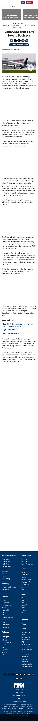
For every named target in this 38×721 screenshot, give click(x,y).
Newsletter (33, 674)
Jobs (23, 634)
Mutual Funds (6, 627)
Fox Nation (24, 661)
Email (26, 40)
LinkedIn (25, 674)
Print (23, 40)
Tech (23, 569)
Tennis (23, 615)
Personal (24, 559)
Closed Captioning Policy (19, 701)
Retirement (5, 576)
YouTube (17, 674)
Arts (3, 655)
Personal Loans (6, 566)
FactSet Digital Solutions (18, 708)
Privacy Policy (25, 639)
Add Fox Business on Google (20, 44)
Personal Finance (9, 555)
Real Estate (26, 555)
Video (23, 624)
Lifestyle (5, 636)
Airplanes (5, 650)
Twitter (15, 40)
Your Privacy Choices (19, 695)
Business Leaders (18, 23)
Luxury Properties (27, 564)
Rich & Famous (6, 642)
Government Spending (9, 587)
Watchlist (5, 632)
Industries (5, 620)
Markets (5, 597)
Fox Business (8, 2)
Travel (4, 645)
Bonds (4, 612)
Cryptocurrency (6, 605)
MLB (22, 602)
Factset (24, 706)
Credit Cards (6, 564)
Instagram (13, 674)
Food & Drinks (6, 652)
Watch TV (29, 2)
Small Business (6, 592)
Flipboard (21, 674)
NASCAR (24, 605)
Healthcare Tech (26, 582)
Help (19, 698)
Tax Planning (6, 579)
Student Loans (6, 561)
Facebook (11, 40)
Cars (3, 647)
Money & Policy (6, 589)
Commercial (25, 561)
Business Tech (26, 579)
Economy (5, 583)
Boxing (23, 607)
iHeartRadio (21, 678)
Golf (22, 612)
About (23, 629)
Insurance (5, 571)
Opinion (24, 620)
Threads (19, 40)
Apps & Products (26, 666)
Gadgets (24, 577)
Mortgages (5, 559)
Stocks (4, 600)
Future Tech (25, 584)
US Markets (5, 602)
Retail (3, 622)
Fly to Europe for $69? (10, 330)
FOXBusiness (16, 49)
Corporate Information (28, 647)
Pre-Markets (6, 625)
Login (23, 2)
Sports (24, 594)
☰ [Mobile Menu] (35, 2)
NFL (22, 598)
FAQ (22, 642)
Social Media (25, 575)
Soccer (23, 610)
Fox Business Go (26, 664)
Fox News (24, 659)
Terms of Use (25, 637)
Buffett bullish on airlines (11, 333)
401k (3, 574)
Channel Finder (26, 632)
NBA (22, 600)
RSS (29, 674)
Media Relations (26, 644)
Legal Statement (30, 708)
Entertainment (6, 640)
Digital (23, 572)
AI (22, 587)
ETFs (3, 615)
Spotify (17, 678)
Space (23, 589)
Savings (4, 569)
